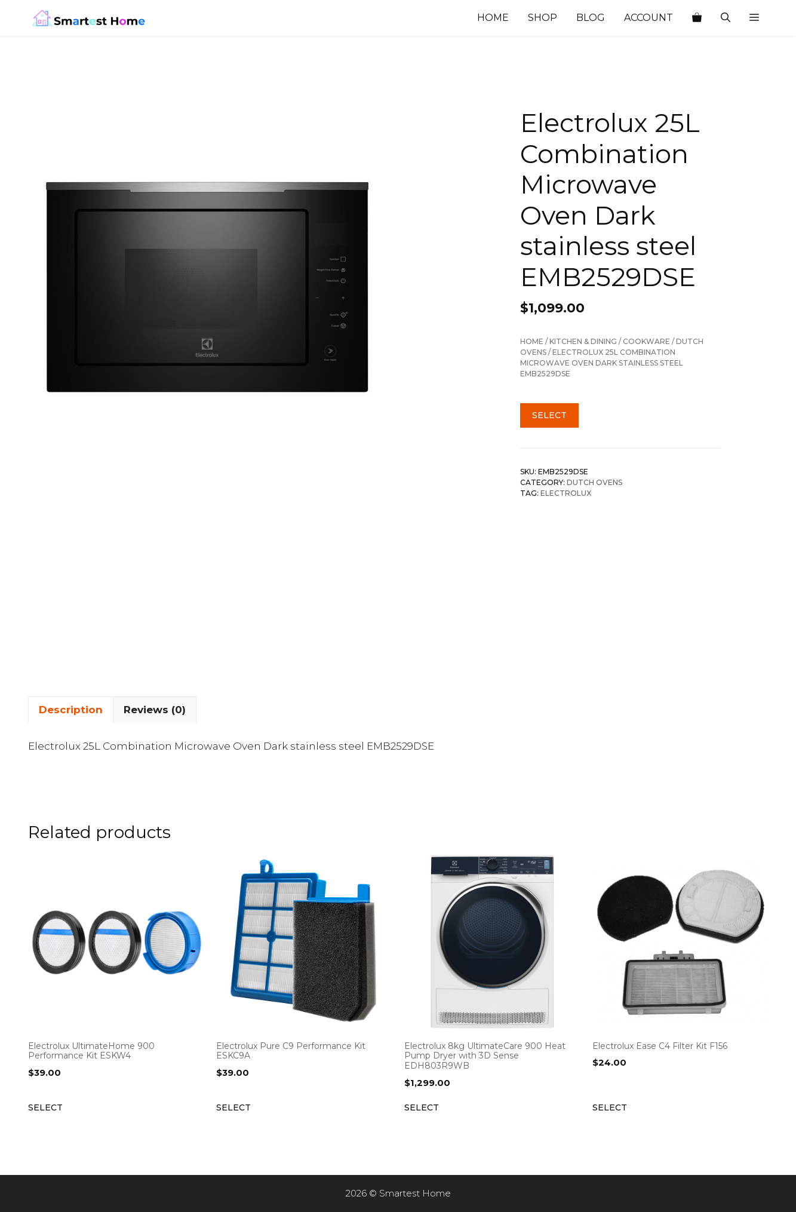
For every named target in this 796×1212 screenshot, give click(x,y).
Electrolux (565, 493)
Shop (542, 17)
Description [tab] (71, 710)
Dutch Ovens (594, 482)
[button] (754, 18)
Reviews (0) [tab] (155, 710)
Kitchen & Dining (583, 341)
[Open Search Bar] (725, 18)
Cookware (646, 341)
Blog (590, 17)
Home (493, 17)
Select (549, 415)
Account (648, 17)
